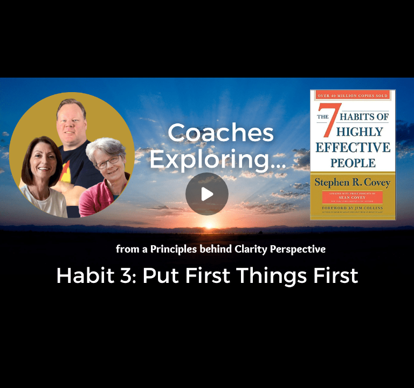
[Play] (207, 194)
